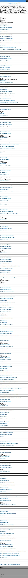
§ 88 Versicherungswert (3, 252)
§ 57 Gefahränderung (3, 172)
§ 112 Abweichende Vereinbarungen (5, 311)
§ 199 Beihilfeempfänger (4, 520)
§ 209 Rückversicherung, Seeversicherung (6, 544)
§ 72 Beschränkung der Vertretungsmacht (6, 211)
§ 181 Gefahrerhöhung (3, 478)
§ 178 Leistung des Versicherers (5, 471)
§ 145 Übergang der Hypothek (4, 392)
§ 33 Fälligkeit (2, 113)
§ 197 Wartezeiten (3, 515)
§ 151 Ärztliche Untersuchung (4, 407)
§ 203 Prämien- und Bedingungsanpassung (6, 529)
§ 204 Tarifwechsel (3, 531)
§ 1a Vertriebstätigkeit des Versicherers (6, 27)
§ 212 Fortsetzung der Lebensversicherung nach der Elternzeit (9, 553)
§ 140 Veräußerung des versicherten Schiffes (7, 379)
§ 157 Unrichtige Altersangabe (4, 421)
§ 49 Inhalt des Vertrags (3, 152)
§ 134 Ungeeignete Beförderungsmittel (6, 366)
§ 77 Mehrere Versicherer (4, 226)
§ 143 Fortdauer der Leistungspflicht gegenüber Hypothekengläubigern (11, 388)
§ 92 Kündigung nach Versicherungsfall (6, 261)
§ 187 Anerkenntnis (3, 491)
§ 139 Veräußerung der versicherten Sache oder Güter (8, 377)
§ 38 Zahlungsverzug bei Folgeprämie (6, 124)
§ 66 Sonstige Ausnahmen (4, 196)
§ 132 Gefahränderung (3, 361)
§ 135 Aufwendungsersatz (4, 368)
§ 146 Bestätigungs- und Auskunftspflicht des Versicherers (9, 394)
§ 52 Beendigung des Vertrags (4, 159)
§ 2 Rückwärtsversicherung (4, 29)
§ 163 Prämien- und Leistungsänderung (6, 434)
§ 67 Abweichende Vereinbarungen (5, 198)
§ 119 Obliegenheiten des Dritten (5, 329)
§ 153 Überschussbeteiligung (4, 412)
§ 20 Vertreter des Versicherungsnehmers (6, 82)
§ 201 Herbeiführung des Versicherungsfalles (7, 524)
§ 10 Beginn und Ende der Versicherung (6, 58)
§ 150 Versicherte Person (4, 405)
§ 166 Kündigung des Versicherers (5, 441)
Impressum (2, 576)
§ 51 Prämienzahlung (3, 157)
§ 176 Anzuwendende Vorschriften (5, 465)
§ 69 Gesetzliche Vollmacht (4, 204)
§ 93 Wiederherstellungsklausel (5, 263)
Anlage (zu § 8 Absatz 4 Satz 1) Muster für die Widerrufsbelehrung (10, 564)
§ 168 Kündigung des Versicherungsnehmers (7, 445)
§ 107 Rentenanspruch (3, 300)
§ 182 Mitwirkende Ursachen (4, 480)
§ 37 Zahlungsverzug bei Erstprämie (5, 122)
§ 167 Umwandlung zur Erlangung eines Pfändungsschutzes (9, 443)
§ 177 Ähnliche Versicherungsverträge (6, 467)
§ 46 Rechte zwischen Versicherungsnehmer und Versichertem (9, 144)
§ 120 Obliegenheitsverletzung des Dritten (6, 331)
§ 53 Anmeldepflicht (3, 163)
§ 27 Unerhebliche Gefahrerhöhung (5, 98)
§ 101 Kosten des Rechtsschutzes (5, 287)
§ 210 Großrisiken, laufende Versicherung (6, 546)
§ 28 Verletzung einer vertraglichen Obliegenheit (7, 100)
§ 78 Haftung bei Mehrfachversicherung (6, 228)
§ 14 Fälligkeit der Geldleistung (5, 67)
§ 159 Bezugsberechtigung (4, 425)
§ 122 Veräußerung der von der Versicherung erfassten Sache (9, 335)
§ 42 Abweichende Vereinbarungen (5, 133)
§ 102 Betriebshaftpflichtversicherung (5, 289)
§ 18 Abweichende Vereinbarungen (5, 76)
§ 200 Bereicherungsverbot (4, 522)
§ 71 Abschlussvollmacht (4, 209)
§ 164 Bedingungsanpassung (4, 436)
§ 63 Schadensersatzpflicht (4, 189)
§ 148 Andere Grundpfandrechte (5, 399)
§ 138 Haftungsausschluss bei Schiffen (6, 375)
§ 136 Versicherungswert (4, 370)
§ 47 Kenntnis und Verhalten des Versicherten (7, 146)
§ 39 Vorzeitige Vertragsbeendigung (5, 126)
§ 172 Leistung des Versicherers (5, 456)
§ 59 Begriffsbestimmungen (4, 180)
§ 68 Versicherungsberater (4, 200)
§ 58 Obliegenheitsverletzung (4, 174)
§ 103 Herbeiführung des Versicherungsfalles (7, 291)
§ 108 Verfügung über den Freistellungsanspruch (7, 302)
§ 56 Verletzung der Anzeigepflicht (5, 170)
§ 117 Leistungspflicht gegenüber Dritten (6, 324)
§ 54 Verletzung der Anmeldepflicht (5, 165)
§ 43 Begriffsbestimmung (4, 137)
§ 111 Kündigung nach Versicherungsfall (6, 309)
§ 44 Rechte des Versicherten (4, 139)
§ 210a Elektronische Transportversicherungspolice (8, 548)
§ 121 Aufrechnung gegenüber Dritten (6, 333)
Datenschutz (2, 574)
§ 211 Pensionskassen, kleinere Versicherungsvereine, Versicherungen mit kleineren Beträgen (13, 551)
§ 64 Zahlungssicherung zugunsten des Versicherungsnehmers (9, 191)
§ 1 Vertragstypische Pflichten (4, 25)
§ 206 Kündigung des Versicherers (5, 535)
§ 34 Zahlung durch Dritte (4, 115)
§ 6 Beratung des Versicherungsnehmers (6, 38)
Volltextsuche (2, 569)
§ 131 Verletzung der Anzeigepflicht (5, 359)
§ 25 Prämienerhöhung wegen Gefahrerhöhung (7, 93)
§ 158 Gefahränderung (3, 423)
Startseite (1, 567)
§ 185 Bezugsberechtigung (4, 487)
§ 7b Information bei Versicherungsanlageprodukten (8, 47)
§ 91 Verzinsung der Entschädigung (5, 259)
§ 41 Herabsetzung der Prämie (4, 131)
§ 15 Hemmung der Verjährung (5, 69)
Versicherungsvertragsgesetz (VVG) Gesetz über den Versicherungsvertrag (14, 3)
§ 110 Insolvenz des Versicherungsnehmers (6, 307)
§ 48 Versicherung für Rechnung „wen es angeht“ (7, 148)
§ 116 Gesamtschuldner (3, 322)
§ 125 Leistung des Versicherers (5, 344)
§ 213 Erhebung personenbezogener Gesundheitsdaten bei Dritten (10, 555)
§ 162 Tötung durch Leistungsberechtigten (6, 432)
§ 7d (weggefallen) (3, 51)
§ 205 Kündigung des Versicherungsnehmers (7, 533)
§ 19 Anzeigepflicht (3, 80)
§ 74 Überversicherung (3, 219)
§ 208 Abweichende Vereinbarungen (5, 540)
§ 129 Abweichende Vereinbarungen (5, 353)
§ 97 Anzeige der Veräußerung (4, 272)
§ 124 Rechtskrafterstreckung (4, 340)
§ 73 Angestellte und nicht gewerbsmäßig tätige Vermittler (9, 213)
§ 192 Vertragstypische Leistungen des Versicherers (8, 504)
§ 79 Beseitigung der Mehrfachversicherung (6, 230)
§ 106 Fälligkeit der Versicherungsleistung (6, 298)
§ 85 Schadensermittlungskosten (5, 244)
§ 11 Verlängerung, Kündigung (4, 60)
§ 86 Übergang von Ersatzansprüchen (6, 246)
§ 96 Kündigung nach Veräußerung (5, 270)
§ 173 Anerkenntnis (3, 458)
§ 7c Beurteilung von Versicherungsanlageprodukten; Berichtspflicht (10, 49)
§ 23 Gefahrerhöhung (3, 89)
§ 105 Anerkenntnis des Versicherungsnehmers (7, 296)
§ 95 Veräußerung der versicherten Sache (6, 268)
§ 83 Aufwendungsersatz (4, 239)
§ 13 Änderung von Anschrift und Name (6, 65)
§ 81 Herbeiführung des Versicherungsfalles (6, 235)
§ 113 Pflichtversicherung (4, 315)
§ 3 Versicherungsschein (4, 31)
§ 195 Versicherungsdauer (4, 511)
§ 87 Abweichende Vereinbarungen (5, 248)
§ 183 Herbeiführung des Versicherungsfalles (7, 482)
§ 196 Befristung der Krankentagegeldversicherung (8, 513)
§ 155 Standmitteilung (3, 416)
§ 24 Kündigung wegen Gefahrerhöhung (6, 91)
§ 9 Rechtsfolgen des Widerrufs (5, 56)
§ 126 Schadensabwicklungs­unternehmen (6, 346)
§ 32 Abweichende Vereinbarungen (5, 109)
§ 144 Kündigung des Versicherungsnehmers (7, 390)
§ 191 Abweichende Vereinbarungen (5, 500)
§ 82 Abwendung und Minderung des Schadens (7, 237)
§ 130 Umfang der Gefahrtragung (5, 357)
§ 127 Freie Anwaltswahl (4, 348)
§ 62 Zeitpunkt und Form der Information (6, 187)
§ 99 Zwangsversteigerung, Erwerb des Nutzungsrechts (8, 277)
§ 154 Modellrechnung (3, 414)
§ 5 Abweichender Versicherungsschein (6, 36)
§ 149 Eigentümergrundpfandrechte (5, 401)
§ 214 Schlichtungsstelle (4, 557)
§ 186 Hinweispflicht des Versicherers (6, 489)
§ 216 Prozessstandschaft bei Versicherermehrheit (7, 562)
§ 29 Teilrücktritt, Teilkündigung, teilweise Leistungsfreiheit (9, 102)
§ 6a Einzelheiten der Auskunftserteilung (6, 40)
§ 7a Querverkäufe (3, 45)
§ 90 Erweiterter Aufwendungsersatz (5, 257)
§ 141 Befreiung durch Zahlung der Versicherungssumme (8, 381)
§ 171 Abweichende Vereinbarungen (5, 452)
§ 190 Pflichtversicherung (4, 498)
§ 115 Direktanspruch (3, 320)
